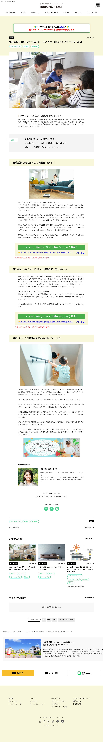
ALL (44, 619)
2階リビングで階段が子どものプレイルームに (42, 147)
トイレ (22, 573)
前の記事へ (14, 528)
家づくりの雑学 (14, 563)
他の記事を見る (89, 538)
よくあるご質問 (92, 12)
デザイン (13, 573)
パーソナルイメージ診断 (59, 707)
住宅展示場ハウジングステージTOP (12, 632)
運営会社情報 (77, 704)
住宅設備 (84, 579)
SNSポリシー (56, 704)
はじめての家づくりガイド (81, 698)
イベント (66, 12)
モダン (51, 573)
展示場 (23, 12)
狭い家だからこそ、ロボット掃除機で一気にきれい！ (45, 143)
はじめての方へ (11, 12)
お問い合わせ (77, 701)
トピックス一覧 (29, 632)
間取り (26, 577)
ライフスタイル (15, 46)
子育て (11, 37)
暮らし (71, 583)
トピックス (78, 12)
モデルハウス (35, 12)
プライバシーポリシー (59, 701)
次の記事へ (89, 528)
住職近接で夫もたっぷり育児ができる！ (40, 139)
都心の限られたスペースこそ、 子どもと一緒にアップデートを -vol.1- (54, 632)
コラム (54, 619)
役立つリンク (56, 698)
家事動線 (34, 46)
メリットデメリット (75, 575)
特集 (48, 619)
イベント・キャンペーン (66, 619)
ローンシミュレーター (37, 704)
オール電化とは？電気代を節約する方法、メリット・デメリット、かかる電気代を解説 (80, 569)
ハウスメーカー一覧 (51, 12)
